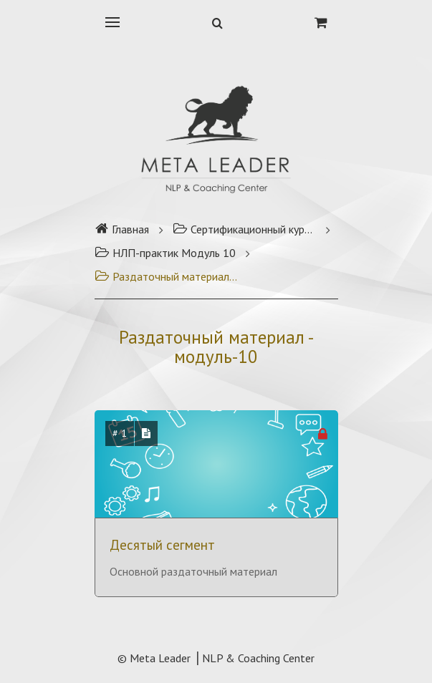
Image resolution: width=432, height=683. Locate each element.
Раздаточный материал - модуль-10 (166, 276)
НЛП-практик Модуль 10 (165, 253)
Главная (122, 229)
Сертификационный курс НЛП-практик (244, 229)
